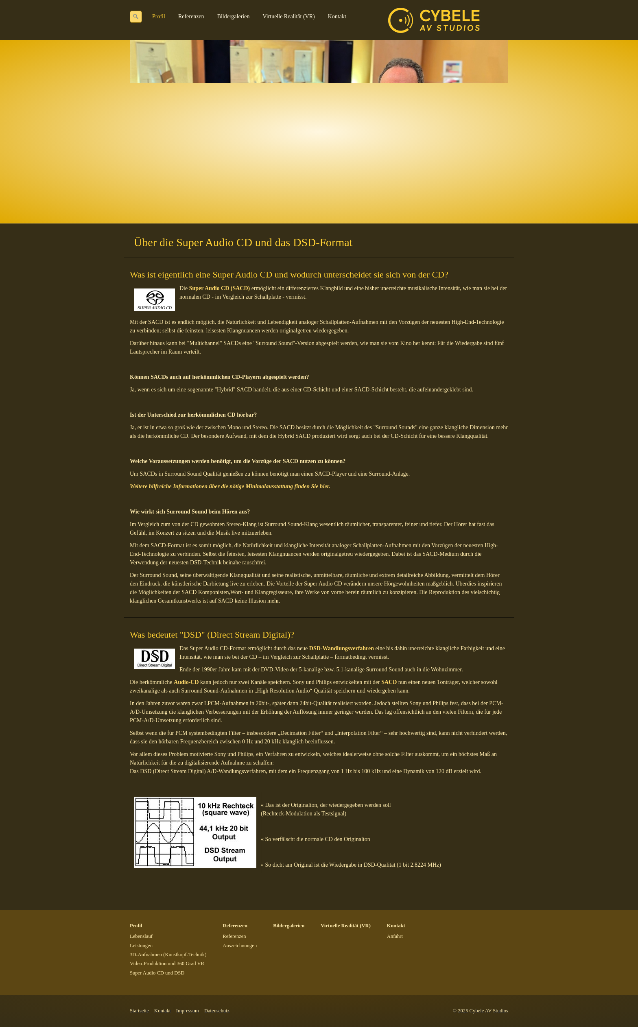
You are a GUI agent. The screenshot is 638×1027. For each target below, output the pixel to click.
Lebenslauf (141, 936)
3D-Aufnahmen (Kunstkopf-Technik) (168, 954)
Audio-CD (186, 682)
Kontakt (337, 16)
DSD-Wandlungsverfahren (341, 648)
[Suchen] (136, 16)
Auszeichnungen (240, 945)
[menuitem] (159, 16)
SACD (389, 682)
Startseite (139, 1011)
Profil (158, 16)
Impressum (187, 1011)
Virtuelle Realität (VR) (288, 16)
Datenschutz (216, 1011)
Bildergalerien (233, 16)
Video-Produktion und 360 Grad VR (167, 963)
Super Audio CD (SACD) (219, 288)
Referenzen (191, 16)
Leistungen (141, 945)
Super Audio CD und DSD (157, 973)
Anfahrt (395, 936)
